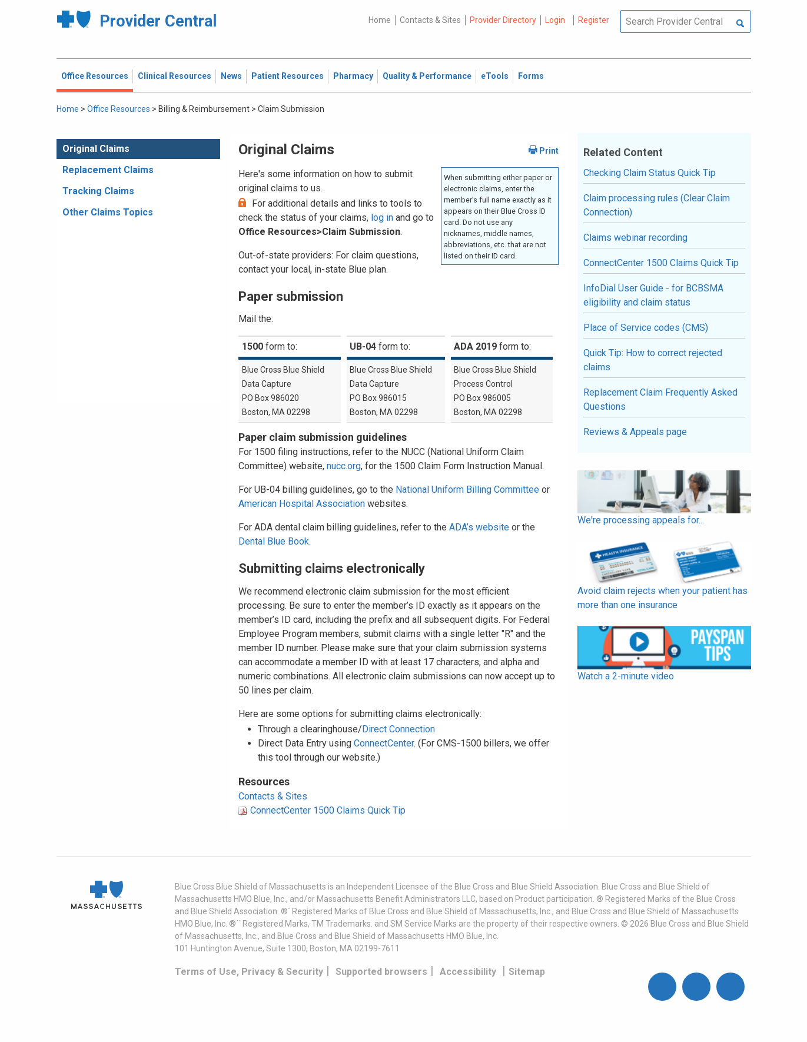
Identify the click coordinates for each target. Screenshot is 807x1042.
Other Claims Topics (107, 212)
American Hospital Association (301, 503)
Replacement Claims (108, 169)
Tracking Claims (98, 191)
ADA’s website (479, 527)
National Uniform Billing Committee (467, 489)
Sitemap (527, 971)
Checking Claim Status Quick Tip (649, 172)
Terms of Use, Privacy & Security (249, 971)
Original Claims (95, 148)
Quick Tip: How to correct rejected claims (652, 360)
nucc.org (344, 466)
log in (382, 217)
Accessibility (468, 971)
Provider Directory (503, 20)
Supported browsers (381, 971)
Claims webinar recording (635, 237)
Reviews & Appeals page (635, 431)
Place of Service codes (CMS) (645, 327)
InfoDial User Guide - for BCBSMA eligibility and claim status (653, 295)
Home (379, 20)
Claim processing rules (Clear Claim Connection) (656, 205)
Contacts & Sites (430, 20)
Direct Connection (398, 729)
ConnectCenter (384, 743)
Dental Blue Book (273, 541)
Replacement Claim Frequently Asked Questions (660, 399)
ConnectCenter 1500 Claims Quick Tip (328, 810)
